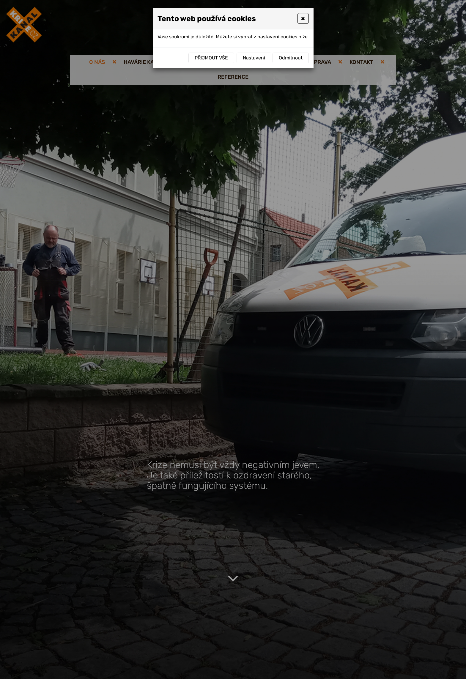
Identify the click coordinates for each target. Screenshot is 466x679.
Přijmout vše (211, 58)
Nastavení (254, 58)
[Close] (302, 18)
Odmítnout (291, 58)
